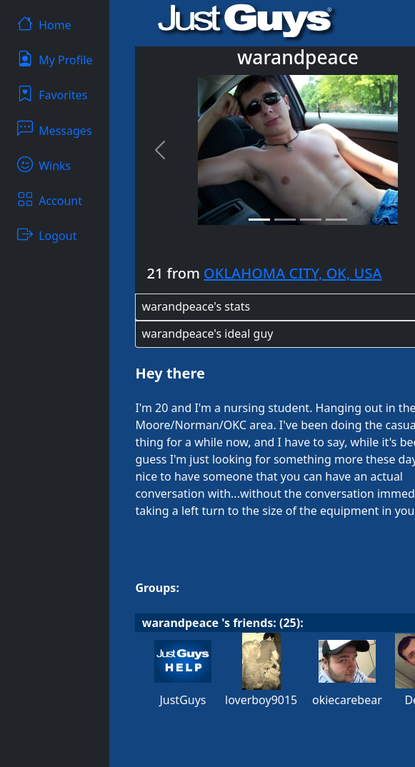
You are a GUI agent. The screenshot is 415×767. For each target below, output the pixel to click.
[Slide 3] (310, 219)
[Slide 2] (285, 219)
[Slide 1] (259, 219)
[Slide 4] (336, 219)
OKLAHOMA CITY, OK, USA (292, 273)
